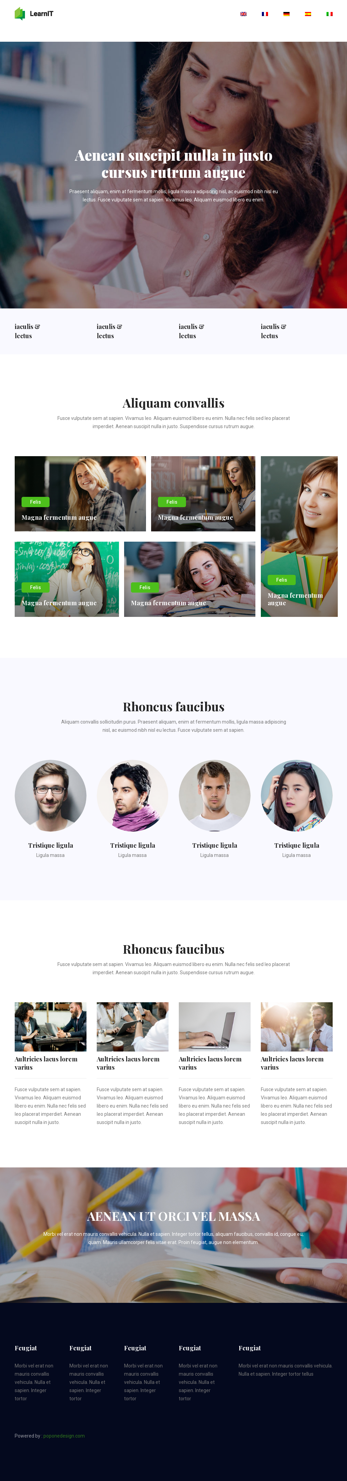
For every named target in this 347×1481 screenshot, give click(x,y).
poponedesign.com (64, 1436)
